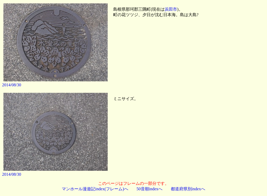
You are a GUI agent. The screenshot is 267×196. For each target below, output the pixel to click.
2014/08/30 (11, 85)
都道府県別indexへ (188, 189)
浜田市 (171, 9)
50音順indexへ (150, 189)
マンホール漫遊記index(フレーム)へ (95, 189)
